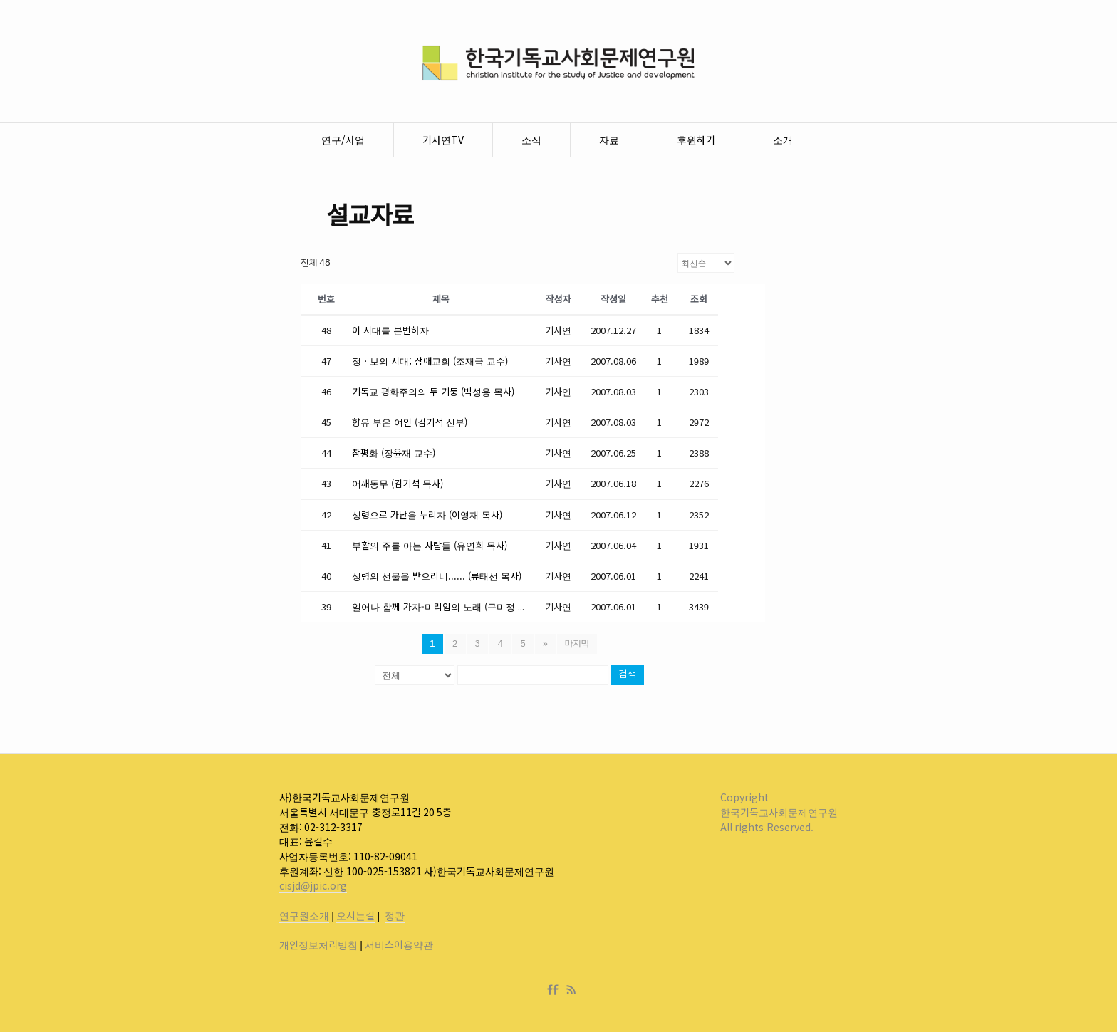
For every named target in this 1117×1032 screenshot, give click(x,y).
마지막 (577, 643)
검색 (627, 674)
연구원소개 (304, 915)
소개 (783, 139)
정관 (395, 915)
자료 (609, 139)
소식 (531, 139)
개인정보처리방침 (318, 944)
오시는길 (355, 915)
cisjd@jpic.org (313, 885)
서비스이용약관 (399, 944)
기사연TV (443, 139)
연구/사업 (343, 139)
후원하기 (696, 139)
